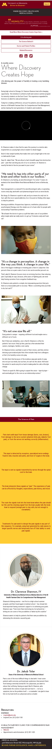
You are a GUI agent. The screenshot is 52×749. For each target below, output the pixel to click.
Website (6, 730)
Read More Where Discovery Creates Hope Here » (26, 32)
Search (46, 4)
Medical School (26, 13)
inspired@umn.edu (9, 715)
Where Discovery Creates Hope (26, 11)
